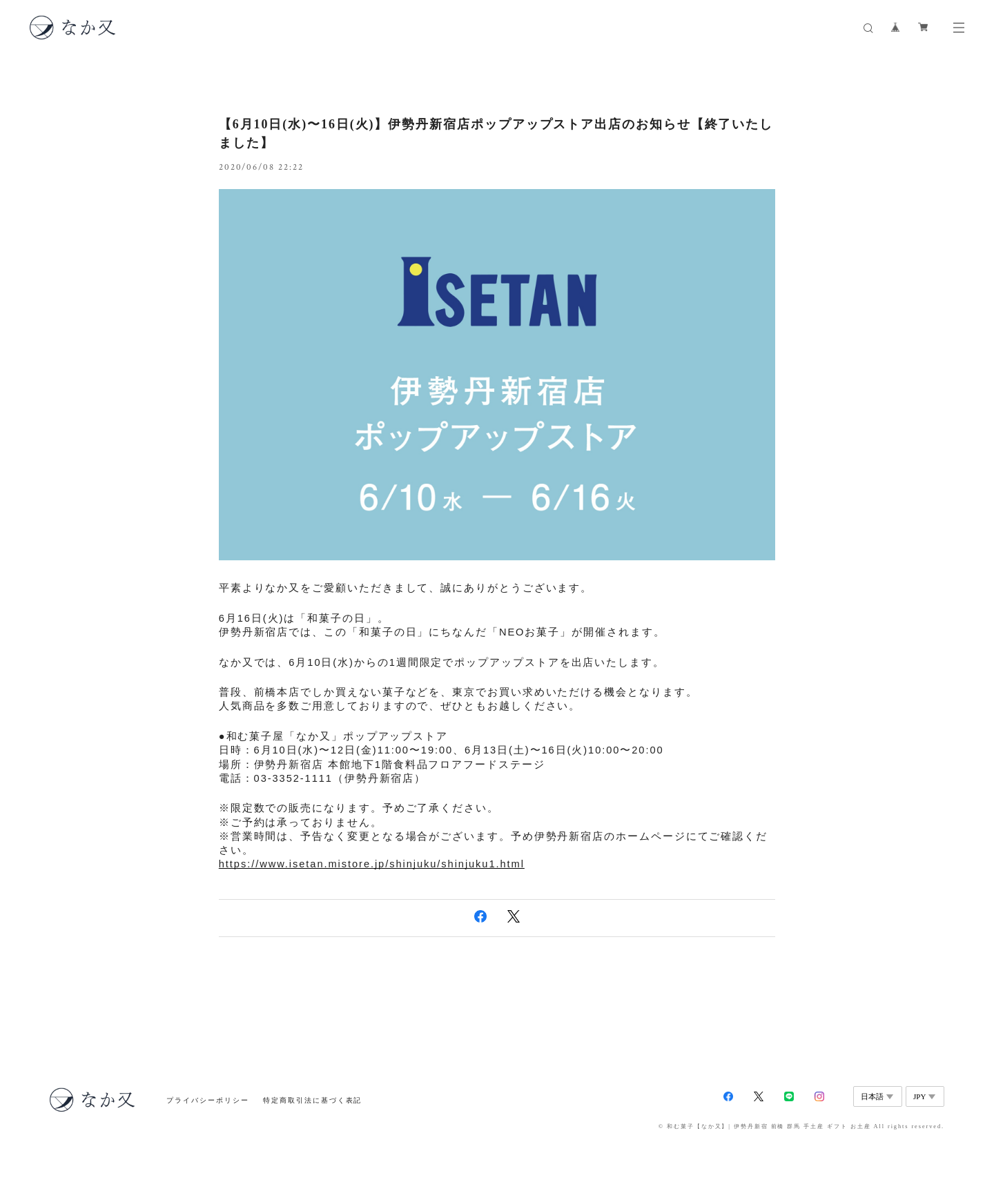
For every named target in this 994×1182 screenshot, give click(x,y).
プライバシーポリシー (207, 1100)
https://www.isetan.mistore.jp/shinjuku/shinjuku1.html (372, 863)
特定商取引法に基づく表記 (312, 1100)
